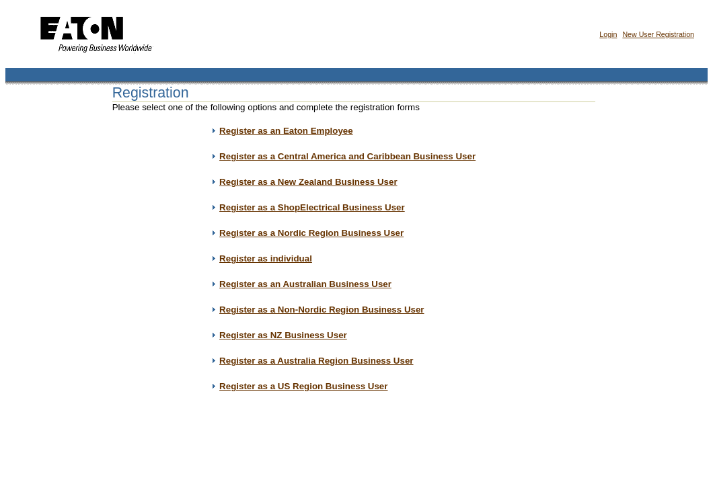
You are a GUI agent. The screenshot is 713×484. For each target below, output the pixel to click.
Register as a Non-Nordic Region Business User (321, 310)
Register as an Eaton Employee (286, 131)
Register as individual (265, 258)
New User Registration (658, 34)
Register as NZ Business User (283, 335)
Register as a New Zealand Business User (308, 182)
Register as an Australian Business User (305, 284)
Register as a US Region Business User (303, 386)
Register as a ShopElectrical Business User (312, 207)
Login (608, 34)
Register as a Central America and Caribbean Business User (347, 156)
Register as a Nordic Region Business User (311, 233)
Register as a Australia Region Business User (316, 361)
